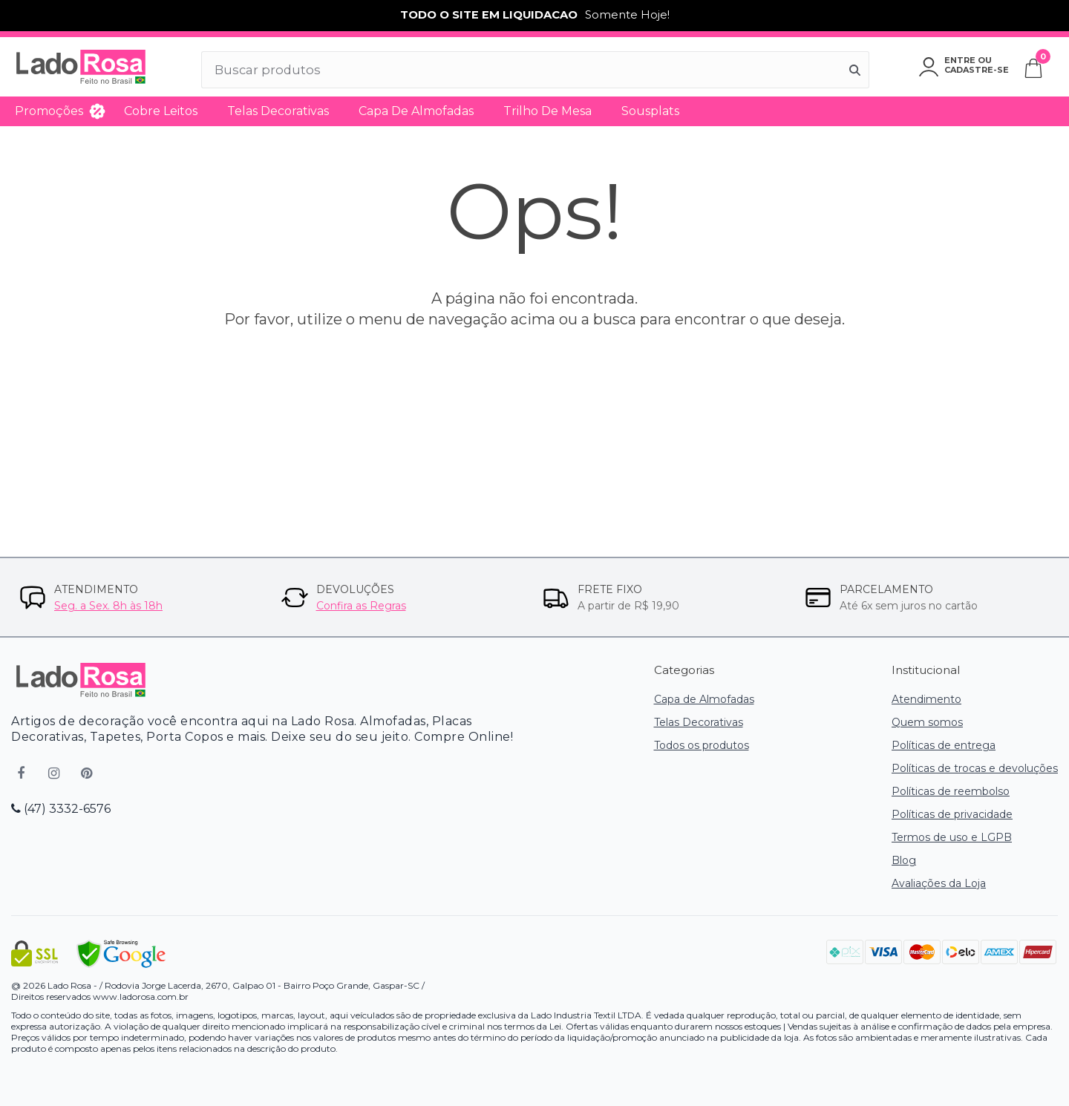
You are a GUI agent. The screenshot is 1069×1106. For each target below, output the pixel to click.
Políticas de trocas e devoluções (975, 768)
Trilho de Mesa (547, 111)
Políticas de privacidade (952, 814)
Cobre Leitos (160, 111)
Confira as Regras (361, 605)
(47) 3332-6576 (61, 809)
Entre (959, 60)
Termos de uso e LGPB (952, 837)
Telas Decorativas (278, 111)
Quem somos (927, 722)
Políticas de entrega (944, 745)
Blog (904, 860)
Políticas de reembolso (951, 791)
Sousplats (650, 111)
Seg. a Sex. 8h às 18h (108, 605)
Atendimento (926, 699)
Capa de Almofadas (416, 111)
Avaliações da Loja (939, 883)
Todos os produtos (701, 745)
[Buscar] (855, 69)
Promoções (49, 111)
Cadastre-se (976, 70)
